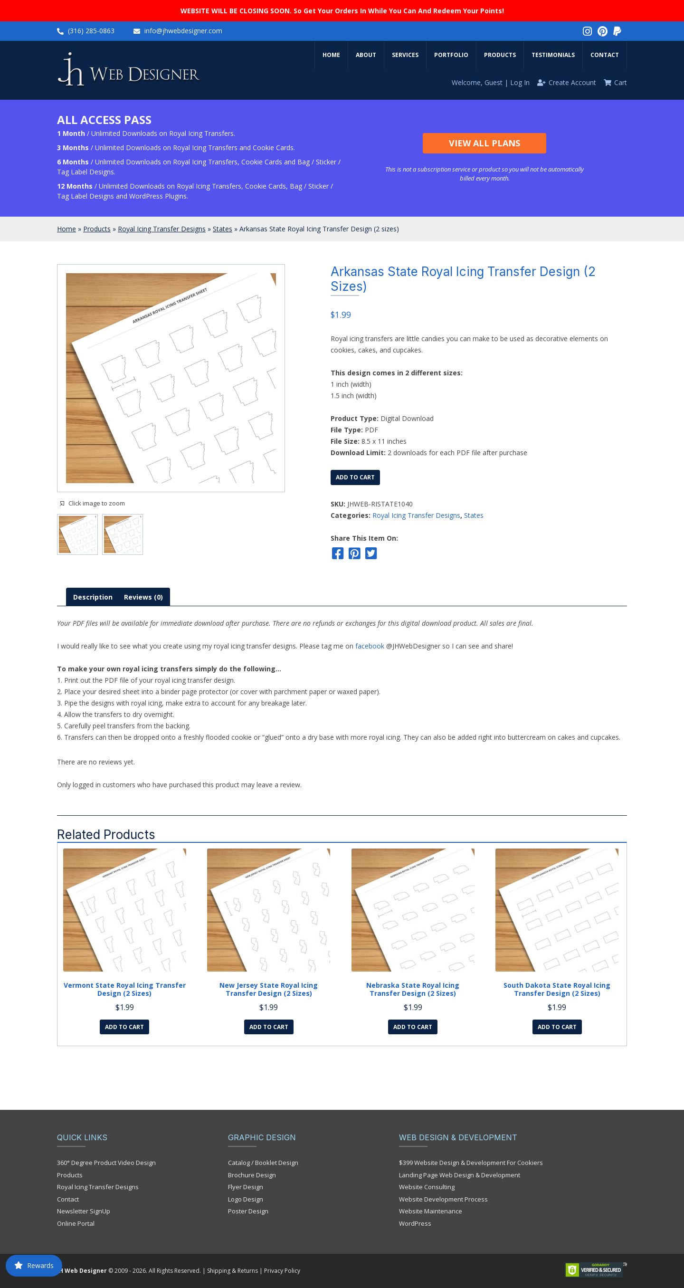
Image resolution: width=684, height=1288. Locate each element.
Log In (520, 82)
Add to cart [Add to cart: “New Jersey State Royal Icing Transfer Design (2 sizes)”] (268, 1027)
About (366, 55)
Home (331, 55)
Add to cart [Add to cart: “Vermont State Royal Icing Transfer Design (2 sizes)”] (124, 1027)
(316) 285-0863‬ (91, 30)
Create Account (572, 82)
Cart (620, 82)
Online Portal (76, 1223)
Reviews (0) (143, 596)
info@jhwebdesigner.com (183, 30)
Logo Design (245, 1199)
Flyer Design (245, 1187)
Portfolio (451, 55)
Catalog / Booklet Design (263, 1162)
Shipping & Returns (232, 1271)
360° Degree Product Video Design (106, 1162)
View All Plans (484, 143)
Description (93, 596)
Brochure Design (252, 1175)
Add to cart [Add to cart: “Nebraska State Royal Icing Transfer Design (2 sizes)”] (412, 1027)
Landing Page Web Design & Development (459, 1175)
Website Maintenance (430, 1211)
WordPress (415, 1223)
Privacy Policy (282, 1271)
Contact (604, 55)
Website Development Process (443, 1199)
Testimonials (553, 55)
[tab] (93, 597)
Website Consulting (427, 1187)
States (222, 228)
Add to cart (355, 477)
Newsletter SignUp (83, 1211)
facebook (369, 645)
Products (500, 55)
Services (405, 55)
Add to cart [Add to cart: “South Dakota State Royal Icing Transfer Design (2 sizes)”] (557, 1027)
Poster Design (248, 1211)
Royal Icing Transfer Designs (162, 228)
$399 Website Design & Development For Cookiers (471, 1162)
